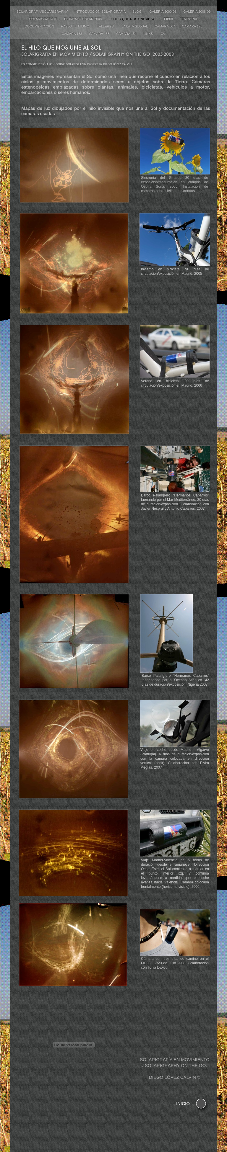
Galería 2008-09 (196, 11)
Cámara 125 (192, 26)
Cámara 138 (99, 33)
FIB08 (169, 19)
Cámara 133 (72, 33)
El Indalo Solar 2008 (83, 19)
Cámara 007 (165, 26)
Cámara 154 (126, 33)
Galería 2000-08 (163, 11)
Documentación (40, 26)
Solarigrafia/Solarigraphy (43, 11)
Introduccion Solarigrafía (101, 11)
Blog (137, 11)
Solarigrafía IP (43, 19)
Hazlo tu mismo (76, 26)
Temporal (189, 19)
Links (149, 33)
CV (163, 33)
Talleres (106, 26)
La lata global (135, 26)
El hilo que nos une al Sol (133, 19)
